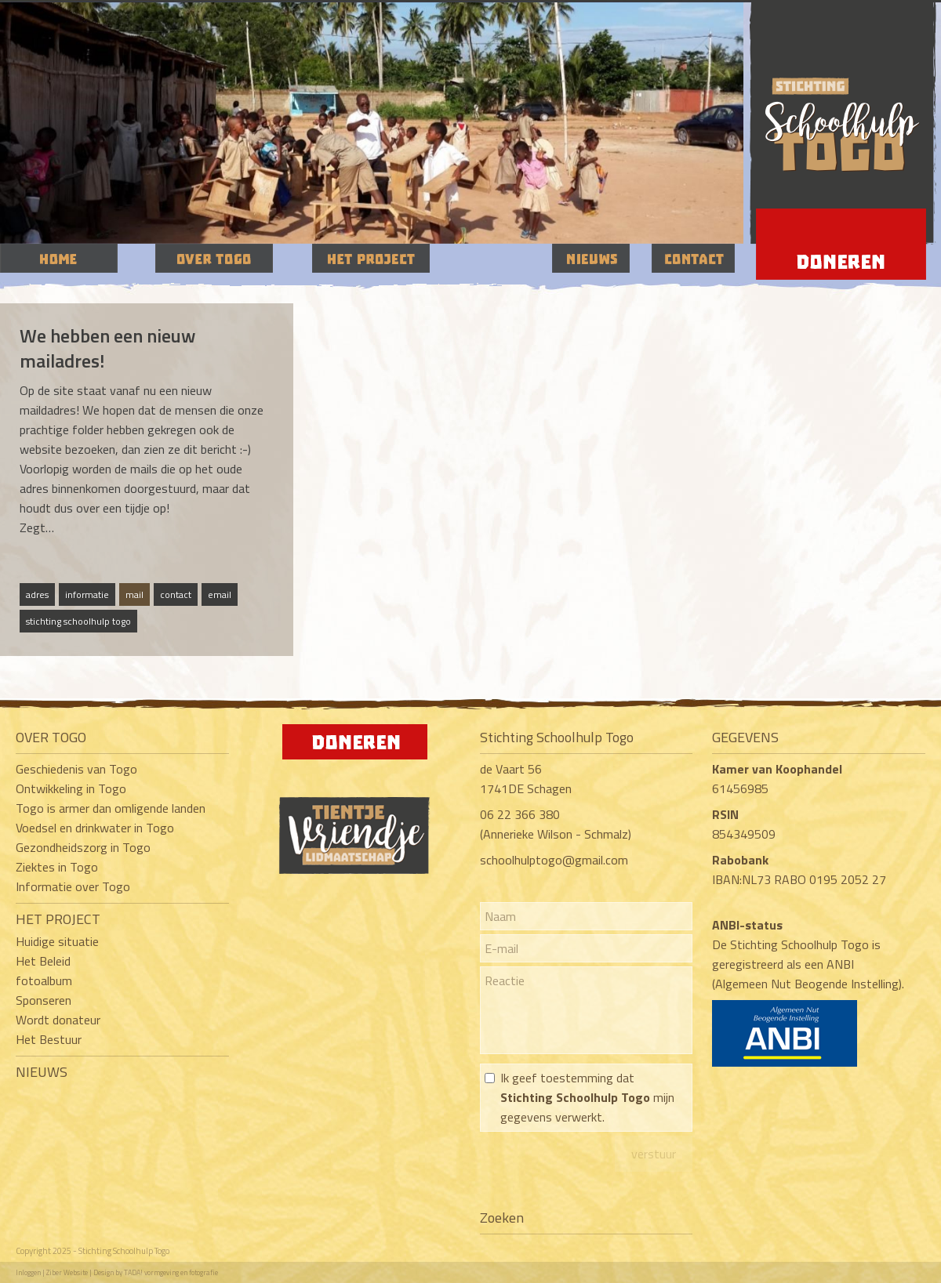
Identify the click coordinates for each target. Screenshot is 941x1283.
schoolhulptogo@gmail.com (554, 859)
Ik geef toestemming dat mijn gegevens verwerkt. (587, 1097)
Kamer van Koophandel (778, 768)
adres (37, 594)
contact (175, 594)
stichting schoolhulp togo (78, 621)
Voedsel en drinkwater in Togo (95, 827)
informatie (87, 594)
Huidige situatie (57, 941)
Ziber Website (67, 1272)
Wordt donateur (58, 1019)
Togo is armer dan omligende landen (110, 808)
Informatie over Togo (73, 886)
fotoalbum (44, 980)
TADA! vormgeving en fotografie (171, 1272)
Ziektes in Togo (57, 866)
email (219, 594)
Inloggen (28, 1272)
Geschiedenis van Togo (76, 768)
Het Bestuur (49, 1039)
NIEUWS (41, 1071)
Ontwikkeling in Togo (71, 788)
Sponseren (43, 1000)
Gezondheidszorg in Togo (83, 847)
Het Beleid (43, 960)
